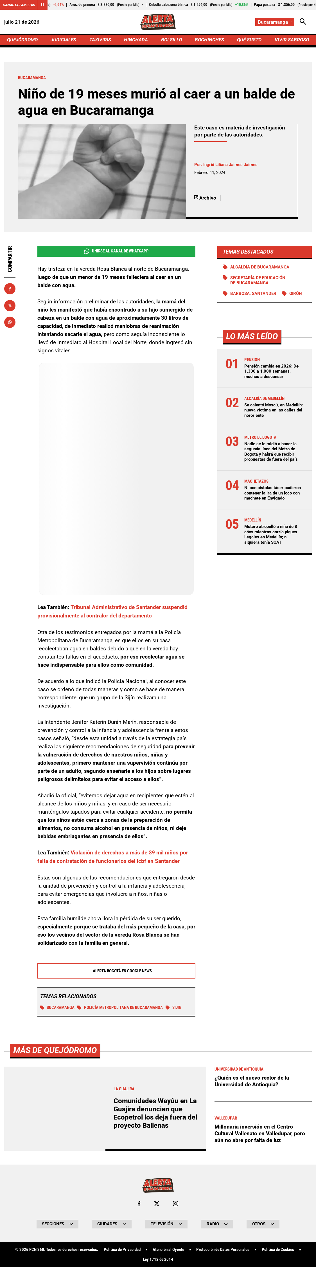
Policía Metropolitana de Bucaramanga (120, 1007)
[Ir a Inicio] (158, 22)
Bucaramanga (57, 1007)
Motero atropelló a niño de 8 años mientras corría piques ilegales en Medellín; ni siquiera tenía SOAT (270, 535)
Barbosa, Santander (253, 294)
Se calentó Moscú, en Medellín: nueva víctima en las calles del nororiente (273, 410)
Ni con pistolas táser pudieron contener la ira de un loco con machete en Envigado (272, 494)
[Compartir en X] (9, 306)
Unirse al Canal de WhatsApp (116, 251)
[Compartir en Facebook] (9, 289)
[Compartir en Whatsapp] (9, 322)
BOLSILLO (171, 40)
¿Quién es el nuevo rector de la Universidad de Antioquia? (252, 1254)
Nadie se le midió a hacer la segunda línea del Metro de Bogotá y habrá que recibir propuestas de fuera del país (271, 452)
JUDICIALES (63, 40)
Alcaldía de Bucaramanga (259, 267)
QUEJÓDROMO (22, 40)
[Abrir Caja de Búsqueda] (303, 22)
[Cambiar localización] (274, 22)
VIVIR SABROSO (292, 40)
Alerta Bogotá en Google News (116, 970)
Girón (295, 294)
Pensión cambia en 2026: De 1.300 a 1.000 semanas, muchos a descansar (271, 372)
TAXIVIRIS (100, 40)
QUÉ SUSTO (249, 40)
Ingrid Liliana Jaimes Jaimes (230, 164)
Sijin (173, 1007)
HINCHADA (136, 40)
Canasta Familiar (20, 5)
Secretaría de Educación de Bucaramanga (257, 281)
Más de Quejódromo (55, 1223)
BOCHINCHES (209, 40)
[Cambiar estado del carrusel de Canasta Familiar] (45, 5)
